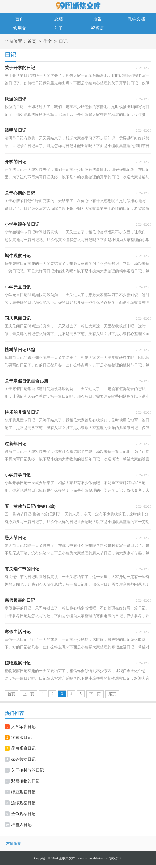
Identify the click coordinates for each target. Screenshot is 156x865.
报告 (97, 19)
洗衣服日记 (21, 737)
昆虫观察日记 (23, 748)
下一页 (95, 694)
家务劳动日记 (23, 759)
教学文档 (136, 19)
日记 (63, 41)
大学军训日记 (23, 726)
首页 (19, 19)
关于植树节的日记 (27, 770)
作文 (47, 41)
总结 (58, 19)
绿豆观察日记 (23, 792)
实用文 (19, 28)
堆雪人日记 (21, 824)
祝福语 (97, 28)
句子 (58, 28)
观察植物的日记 (25, 781)
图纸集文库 (67, 858)
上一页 (28, 694)
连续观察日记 (23, 803)
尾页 (112, 694)
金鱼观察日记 (23, 814)
